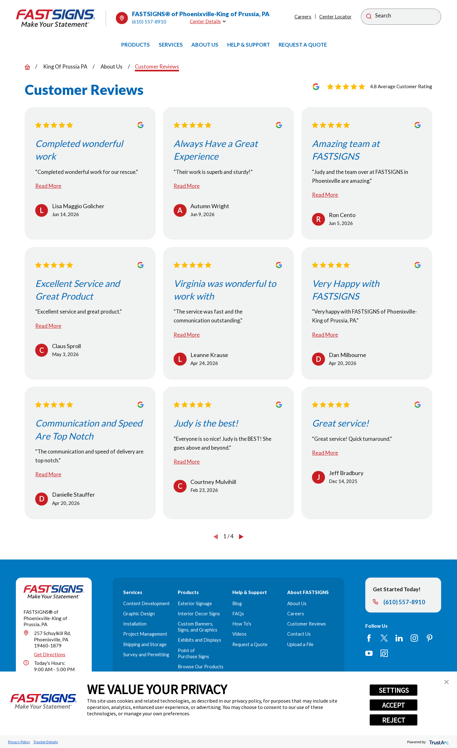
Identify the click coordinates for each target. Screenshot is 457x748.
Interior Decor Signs (199, 613)
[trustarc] (438, 742)
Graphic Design (139, 613)
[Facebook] (369, 638)
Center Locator (335, 16)
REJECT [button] (393, 720)
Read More (48, 186)
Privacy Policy (19, 741)
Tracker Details (45, 741)
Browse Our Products (200, 666)
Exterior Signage (195, 603)
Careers (303, 16)
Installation (135, 623)
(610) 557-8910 (149, 21)
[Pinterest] (429, 638)
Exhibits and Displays (199, 640)
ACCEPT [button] (393, 705)
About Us (297, 603)
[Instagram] (414, 638)
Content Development (146, 603)
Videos (239, 634)
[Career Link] (384, 653)
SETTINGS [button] (394, 690)
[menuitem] (135, 44)
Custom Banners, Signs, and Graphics (197, 626)
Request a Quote (250, 644)
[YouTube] (369, 653)
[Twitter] (384, 638)
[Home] (55, 18)
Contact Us (299, 634)
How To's (241, 623)
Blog (237, 603)
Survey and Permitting (146, 654)
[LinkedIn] (399, 638)
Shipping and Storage (145, 644)
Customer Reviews (306, 623)
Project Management (145, 634)
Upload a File (300, 644)
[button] (446, 682)
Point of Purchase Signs (193, 653)
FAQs (238, 613)
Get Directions (49, 654)
